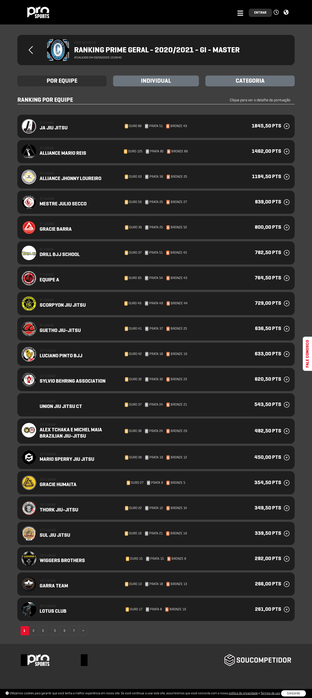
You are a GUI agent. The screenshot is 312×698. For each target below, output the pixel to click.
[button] (277, 12)
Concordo (293, 693)
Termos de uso (270, 693)
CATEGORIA (250, 81)
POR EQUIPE (62, 81)
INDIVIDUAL (156, 81)
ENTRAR (260, 12)
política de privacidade (243, 693)
